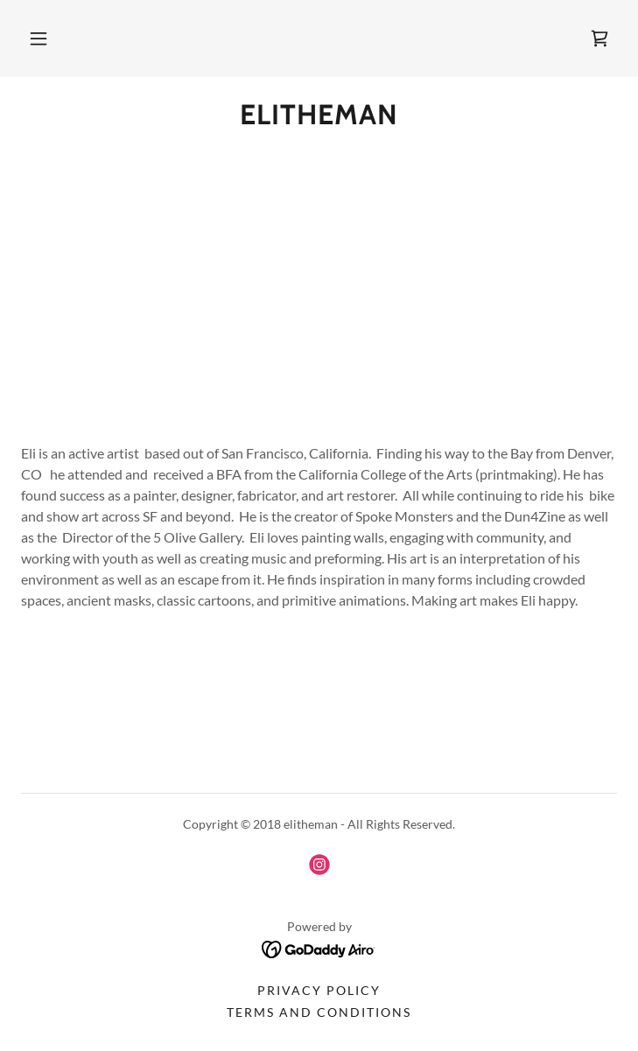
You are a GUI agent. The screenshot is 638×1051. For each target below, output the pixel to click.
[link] (599, 38)
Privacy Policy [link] (319, 990)
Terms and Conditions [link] (319, 1012)
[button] (38, 38)
